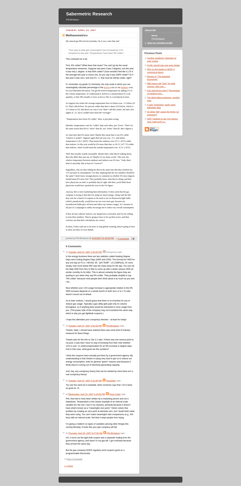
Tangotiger (111, 381)
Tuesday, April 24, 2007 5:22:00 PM (85, 381)
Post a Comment (74, 459)
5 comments (123, 239)
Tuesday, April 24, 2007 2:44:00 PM (85, 252)
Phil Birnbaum (112, 326)
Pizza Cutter (115, 394)
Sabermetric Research (89, 13)
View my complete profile (160, 43)
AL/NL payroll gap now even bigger (163, 65)
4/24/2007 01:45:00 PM (103, 238)
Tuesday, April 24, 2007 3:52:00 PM (85, 326)
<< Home (68, 466)
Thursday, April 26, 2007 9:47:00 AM (85, 433)
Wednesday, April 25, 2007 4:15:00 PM (86, 394)
